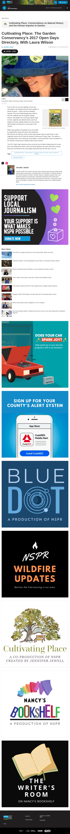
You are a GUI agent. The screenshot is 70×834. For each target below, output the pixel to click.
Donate (63, 2)
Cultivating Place (18, 157)
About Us (27, 816)
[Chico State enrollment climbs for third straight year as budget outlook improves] (7, 288)
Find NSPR (42, 820)
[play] (4, 8)
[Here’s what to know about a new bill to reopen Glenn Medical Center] (7, 280)
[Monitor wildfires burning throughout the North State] (35, 564)
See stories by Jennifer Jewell (25, 184)
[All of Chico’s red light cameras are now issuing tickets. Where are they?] (7, 255)
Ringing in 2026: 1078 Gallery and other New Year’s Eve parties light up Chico (34, 294)
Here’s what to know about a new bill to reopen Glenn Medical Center (32, 277)
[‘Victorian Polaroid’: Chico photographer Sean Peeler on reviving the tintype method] (7, 263)
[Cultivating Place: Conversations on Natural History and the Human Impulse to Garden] (5, 24)
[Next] (66, 99)
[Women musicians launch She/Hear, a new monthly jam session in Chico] (7, 271)
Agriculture (5, 18)
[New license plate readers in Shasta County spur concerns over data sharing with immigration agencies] (7, 313)
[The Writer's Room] (35, 774)
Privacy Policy (28, 819)
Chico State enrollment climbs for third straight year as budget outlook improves (35, 286)
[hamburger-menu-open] (3, 2)
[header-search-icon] (55, 2)
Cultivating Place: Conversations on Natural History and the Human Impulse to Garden (36, 24)
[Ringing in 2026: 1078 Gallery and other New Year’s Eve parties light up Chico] (7, 296)
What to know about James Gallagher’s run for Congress (28, 302)
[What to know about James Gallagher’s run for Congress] (7, 305)
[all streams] (67, 8)
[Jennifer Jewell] (10, 170)
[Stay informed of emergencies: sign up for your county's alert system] (35, 424)
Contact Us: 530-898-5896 (45, 816)
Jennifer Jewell (8, 47)
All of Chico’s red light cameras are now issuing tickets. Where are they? (33, 252)
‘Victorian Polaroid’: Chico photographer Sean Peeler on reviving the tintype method (36, 260)
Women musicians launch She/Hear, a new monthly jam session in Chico (33, 269)
